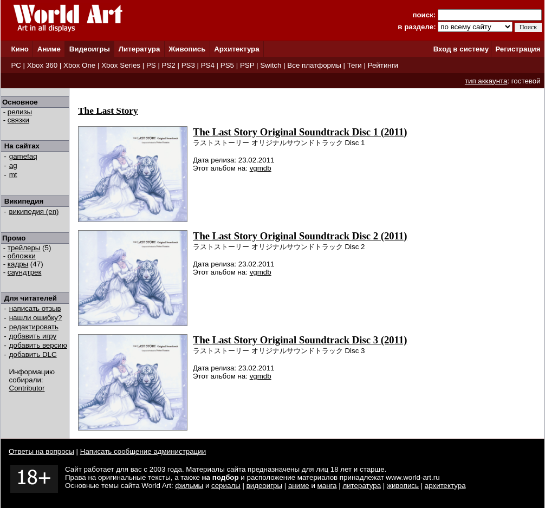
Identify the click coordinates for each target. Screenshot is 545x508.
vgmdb (260, 168)
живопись (403, 485)
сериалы (226, 485)
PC (16, 65)
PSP (247, 65)
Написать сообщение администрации (143, 451)
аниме (298, 485)
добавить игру (32, 336)
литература (361, 485)
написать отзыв (35, 308)
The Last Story (108, 111)
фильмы (189, 485)
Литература (139, 49)
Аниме (49, 49)
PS (151, 65)
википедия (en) (34, 211)
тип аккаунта (486, 81)
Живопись (186, 49)
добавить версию (38, 345)
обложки (22, 256)
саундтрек (25, 272)
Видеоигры (89, 49)
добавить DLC (33, 354)
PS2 (169, 65)
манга (327, 485)
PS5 (227, 65)
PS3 (188, 65)
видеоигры (264, 485)
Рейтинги (383, 65)
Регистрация (517, 49)
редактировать (34, 327)
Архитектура (236, 49)
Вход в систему (461, 49)
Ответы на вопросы (41, 451)
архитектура (445, 485)
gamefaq (23, 156)
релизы (20, 112)
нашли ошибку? (35, 318)
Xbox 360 (42, 65)
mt (13, 175)
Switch (270, 65)
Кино (20, 49)
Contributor (27, 388)
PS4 (208, 65)
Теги (354, 65)
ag (13, 165)
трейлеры (24, 248)
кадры (18, 264)
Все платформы (314, 65)
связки (18, 120)
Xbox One (79, 65)
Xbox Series (120, 65)
